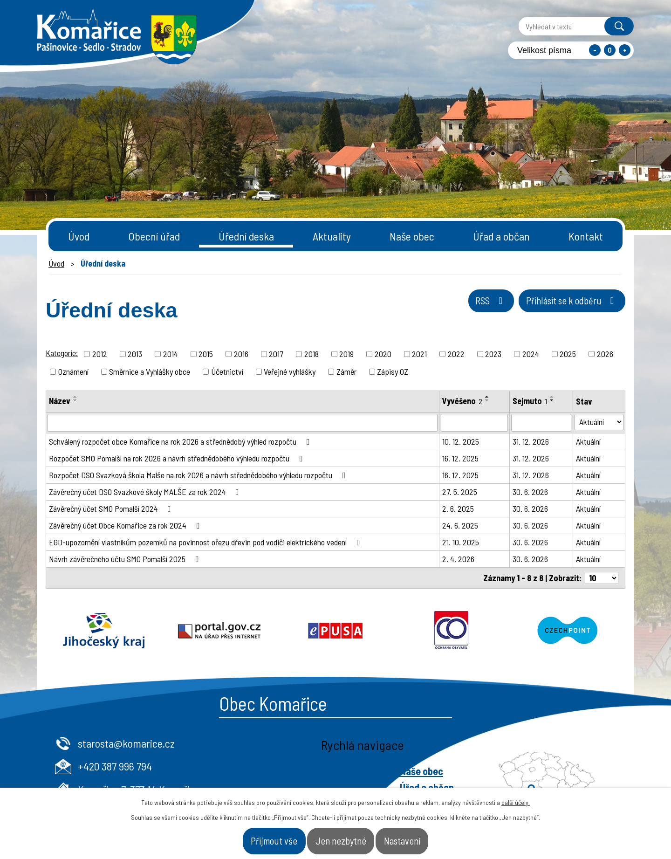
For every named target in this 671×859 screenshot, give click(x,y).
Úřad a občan (501, 236)
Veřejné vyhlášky (289, 371)
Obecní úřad (154, 236)
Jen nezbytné (341, 838)
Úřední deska (246, 236)
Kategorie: (62, 353)
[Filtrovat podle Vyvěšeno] (474, 423)
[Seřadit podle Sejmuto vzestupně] (552, 397)
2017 (276, 354)
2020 (383, 354)
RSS (450, 308)
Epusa (336, 630)
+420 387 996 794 (275, 766)
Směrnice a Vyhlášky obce (149, 371)
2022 (456, 354)
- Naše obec (578, 771)
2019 (346, 354)
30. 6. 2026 (530, 492)
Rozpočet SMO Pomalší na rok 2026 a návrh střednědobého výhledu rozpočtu (177, 458)
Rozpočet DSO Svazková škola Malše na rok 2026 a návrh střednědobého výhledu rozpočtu (199, 475)
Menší (595, 50)
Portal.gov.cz (220, 630)
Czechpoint (567, 630)
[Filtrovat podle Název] (243, 423)
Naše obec (412, 236)
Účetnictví (227, 371)
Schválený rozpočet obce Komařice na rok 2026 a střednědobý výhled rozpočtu (181, 441)
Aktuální (588, 441)
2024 (530, 354)
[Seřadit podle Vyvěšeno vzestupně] (487, 397)
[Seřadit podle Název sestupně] (75, 400)
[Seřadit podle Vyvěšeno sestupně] (487, 400)
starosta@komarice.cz (286, 743)
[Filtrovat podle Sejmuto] (541, 423)
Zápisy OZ (392, 371)
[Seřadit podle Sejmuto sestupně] (552, 400)
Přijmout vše (250, 838)
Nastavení (427, 838)
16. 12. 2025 (460, 458)
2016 (241, 354)
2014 (170, 354)
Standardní (610, 50)
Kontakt (585, 236)
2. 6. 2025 (458, 508)
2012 (99, 354)
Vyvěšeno (462, 401)
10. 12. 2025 (460, 441)
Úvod (78, 236)
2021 (419, 354)
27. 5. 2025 (459, 492)
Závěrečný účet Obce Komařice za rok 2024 (126, 525)
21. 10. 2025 (460, 542)
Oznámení (73, 371)
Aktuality (332, 236)
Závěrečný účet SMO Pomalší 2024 (112, 508)
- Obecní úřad (509, 771)
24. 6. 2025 (460, 525)
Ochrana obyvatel (451, 630)
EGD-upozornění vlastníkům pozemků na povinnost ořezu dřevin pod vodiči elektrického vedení (206, 542)
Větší (624, 50)
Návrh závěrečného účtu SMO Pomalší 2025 (125, 559)
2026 (605, 354)
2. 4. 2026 (458, 559)
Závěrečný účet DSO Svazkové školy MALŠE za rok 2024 (146, 492)
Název (59, 401)
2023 (493, 354)
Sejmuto (530, 401)
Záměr (346, 371)
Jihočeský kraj (104, 630)
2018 (311, 354)
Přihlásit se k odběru (556, 308)
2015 (206, 354)
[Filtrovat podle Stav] (599, 422)
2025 (568, 354)
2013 (135, 354)
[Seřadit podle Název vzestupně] (75, 397)
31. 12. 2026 (531, 441)
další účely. (515, 796)
